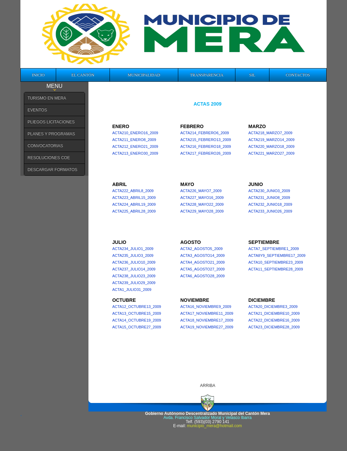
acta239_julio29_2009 (133, 283)
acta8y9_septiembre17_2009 (276, 255)
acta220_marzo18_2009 (271, 146)
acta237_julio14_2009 (133, 269)
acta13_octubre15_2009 (136, 313)
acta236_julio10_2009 (133, 262)
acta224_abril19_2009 (134, 204)
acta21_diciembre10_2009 (274, 313)
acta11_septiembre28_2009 (275, 269)
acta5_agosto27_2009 (202, 269)
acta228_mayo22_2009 (202, 204)
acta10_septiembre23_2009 (275, 262)
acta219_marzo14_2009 (271, 140)
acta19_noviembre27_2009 (206, 327)
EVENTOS (37, 110)
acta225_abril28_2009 (134, 211)
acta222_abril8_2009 (133, 191)
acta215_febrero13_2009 (205, 140)
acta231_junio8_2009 (269, 198)
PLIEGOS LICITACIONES (51, 122)
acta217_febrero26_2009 (205, 153)
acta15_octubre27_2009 (136, 327)
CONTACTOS (298, 75)
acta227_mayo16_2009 (202, 198)
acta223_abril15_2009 (134, 198)
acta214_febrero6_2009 (204, 133)
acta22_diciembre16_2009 (274, 320)
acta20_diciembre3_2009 (273, 307)
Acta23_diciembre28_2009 (274, 327)
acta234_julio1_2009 (132, 249)
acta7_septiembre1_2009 (273, 249)
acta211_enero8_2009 (134, 140)
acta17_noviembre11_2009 (206, 313)
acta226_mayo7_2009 (200, 191)
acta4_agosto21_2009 (202, 262)
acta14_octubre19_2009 (136, 320)
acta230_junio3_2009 (269, 191)
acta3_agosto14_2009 (202, 255)
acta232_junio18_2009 (270, 204)
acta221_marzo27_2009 (271, 153)
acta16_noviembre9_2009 (205, 307)
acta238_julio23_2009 (133, 276)
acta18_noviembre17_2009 (206, 320)
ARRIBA (207, 385)
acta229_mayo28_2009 (202, 211)
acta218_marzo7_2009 (270, 133)
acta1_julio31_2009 (131, 289)
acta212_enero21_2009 (135, 146)
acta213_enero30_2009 (135, 153)
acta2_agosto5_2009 (201, 249)
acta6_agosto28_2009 (202, 276)
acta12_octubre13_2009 (136, 307)
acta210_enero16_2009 (135, 133)
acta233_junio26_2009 (270, 211)
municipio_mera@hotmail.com (214, 425)
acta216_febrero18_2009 (205, 146)
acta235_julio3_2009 (132, 255)
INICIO (38, 75)
